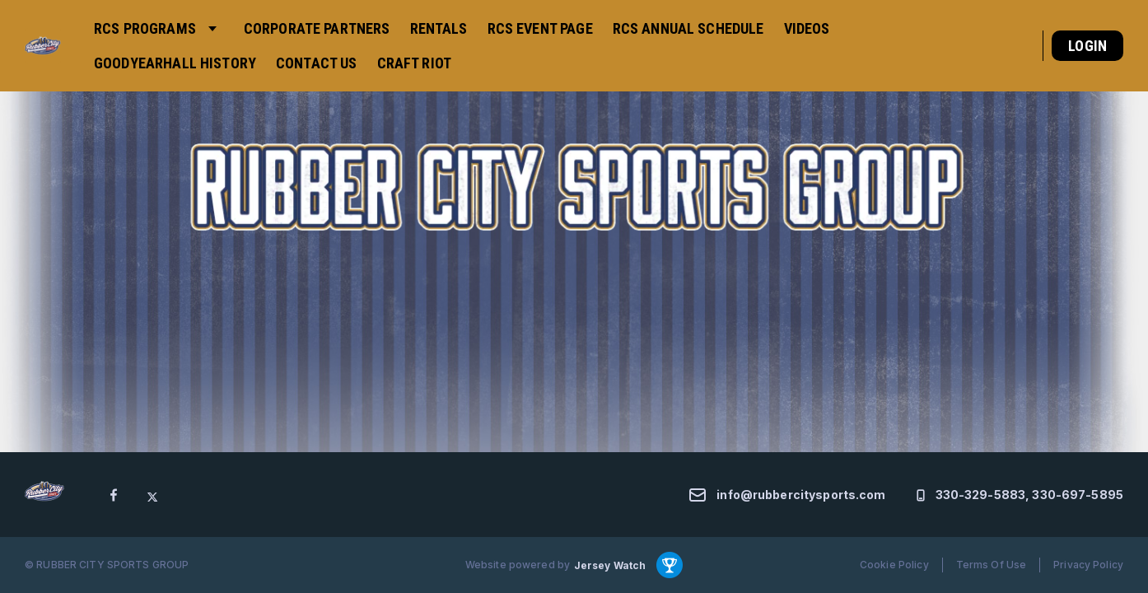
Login (1087, 45)
